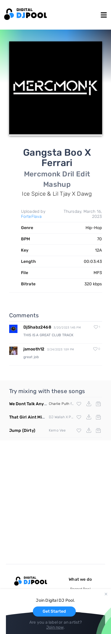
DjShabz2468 (37, 327)
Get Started (54, 611)
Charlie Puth (59, 404)
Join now (55, 627)
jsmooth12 (34, 349)
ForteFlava (31, 216)
